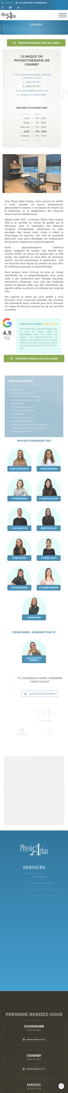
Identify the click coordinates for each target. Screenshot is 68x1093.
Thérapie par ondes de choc (22, 420)
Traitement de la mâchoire (21, 424)
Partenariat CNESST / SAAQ (21, 433)
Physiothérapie (17, 407)
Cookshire (34, 1021)
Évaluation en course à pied (21, 397)
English (7, 3)
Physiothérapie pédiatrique (21, 411)
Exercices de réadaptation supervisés (25, 404)
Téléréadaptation (18, 417)
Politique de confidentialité (22, 94)
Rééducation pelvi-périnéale (22, 414)
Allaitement (15, 394)
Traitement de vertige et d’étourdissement (27, 430)
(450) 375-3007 (22, 82)
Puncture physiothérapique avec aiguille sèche (29, 427)
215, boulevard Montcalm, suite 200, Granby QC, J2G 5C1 (22, 76)
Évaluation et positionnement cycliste (25, 401)
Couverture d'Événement (31, 3)
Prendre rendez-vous (34, 1036)
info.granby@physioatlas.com (22, 90)
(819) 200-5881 (34, 1025)
